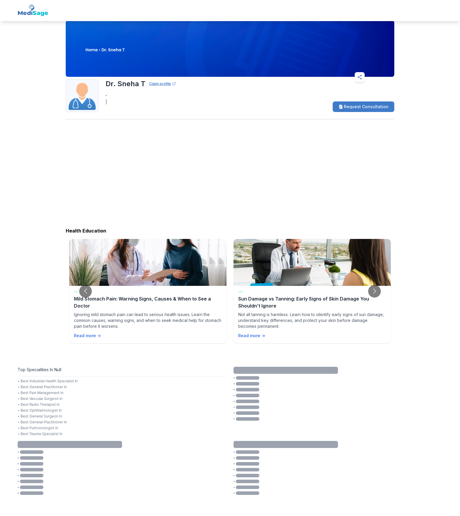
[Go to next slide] (374, 291)
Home (91, 50)
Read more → (87, 335)
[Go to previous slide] (85, 291)
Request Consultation (363, 106)
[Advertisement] (230, 178)
